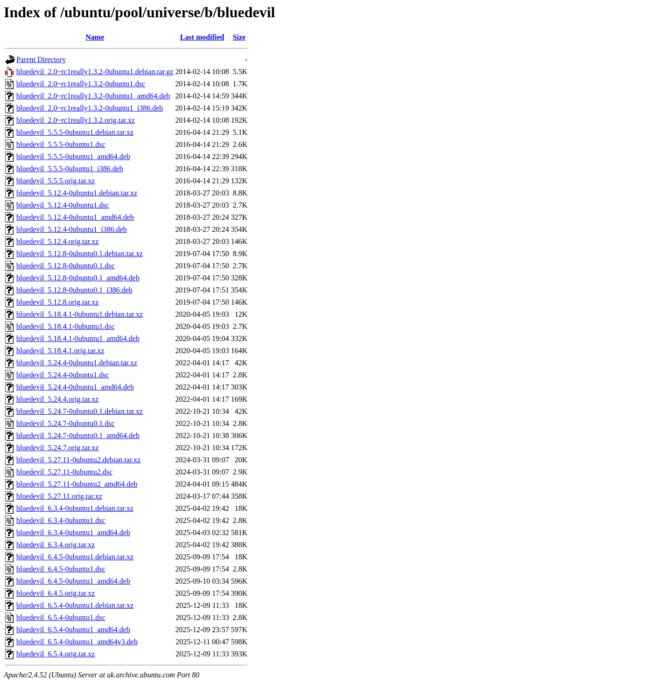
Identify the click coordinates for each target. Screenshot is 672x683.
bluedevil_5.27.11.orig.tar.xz (59, 496)
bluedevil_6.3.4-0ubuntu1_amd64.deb (73, 533)
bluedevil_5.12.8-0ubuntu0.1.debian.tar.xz (79, 254)
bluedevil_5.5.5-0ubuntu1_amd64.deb (73, 156)
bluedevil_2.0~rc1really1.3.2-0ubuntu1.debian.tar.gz (95, 72)
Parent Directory (41, 59)
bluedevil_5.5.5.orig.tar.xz (55, 181)
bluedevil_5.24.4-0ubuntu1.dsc (62, 375)
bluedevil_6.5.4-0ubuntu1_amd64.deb (73, 630)
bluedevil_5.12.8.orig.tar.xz (57, 302)
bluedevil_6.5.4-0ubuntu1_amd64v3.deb (77, 642)
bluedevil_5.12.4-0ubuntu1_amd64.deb (75, 217)
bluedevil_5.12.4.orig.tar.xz (57, 241)
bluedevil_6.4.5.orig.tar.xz (55, 593)
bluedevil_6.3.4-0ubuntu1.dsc (60, 520)
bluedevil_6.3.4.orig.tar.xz (55, 545)
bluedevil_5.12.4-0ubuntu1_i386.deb (71, 229)
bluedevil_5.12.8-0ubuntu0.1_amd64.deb (78, 278)
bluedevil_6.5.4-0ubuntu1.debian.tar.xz (74, 605)
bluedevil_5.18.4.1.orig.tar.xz (60, 351)
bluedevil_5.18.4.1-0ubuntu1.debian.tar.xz (79, 314)
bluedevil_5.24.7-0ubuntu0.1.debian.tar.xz (79, 411)
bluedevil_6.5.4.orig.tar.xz (55, 654)
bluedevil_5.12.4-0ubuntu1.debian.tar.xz (76, 193)
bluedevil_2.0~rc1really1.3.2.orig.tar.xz (75, 120)
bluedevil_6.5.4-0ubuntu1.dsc (60, 617)
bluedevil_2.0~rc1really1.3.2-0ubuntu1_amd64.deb (93, 96)
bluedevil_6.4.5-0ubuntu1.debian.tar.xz (74, 557)
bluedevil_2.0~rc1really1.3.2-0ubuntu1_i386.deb (89, 108)
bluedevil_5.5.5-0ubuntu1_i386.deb (69, 169)
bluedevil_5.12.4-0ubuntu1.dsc (62, 205)
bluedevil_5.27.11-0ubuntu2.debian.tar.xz (78, 460)
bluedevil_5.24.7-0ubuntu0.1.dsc (65, 423)
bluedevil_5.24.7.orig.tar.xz (57, 448)
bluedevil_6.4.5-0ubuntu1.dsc (60, 569)
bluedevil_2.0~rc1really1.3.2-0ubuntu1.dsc (80, 84)
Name (94, 37)
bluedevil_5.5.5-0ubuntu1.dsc (60, 144)
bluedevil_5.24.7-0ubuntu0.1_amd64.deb (78, 435)
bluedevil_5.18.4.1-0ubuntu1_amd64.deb (78, 338)
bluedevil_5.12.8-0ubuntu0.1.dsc (65, 266)
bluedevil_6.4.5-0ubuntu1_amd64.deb (73, 581)
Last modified (202, 37)
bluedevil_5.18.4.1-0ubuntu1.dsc (65, 326)
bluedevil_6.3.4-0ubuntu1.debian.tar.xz (74, 508)
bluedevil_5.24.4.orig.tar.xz (57, 399)
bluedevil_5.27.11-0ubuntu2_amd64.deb (76, 484)
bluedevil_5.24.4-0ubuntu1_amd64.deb (75, 387)
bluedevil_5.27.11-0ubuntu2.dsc (64, 472)
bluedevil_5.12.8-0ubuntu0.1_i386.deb (74, 290)
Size (239, 37)
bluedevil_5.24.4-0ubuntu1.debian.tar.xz (76, 363)
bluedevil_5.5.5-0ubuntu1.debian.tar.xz (74, 132)
